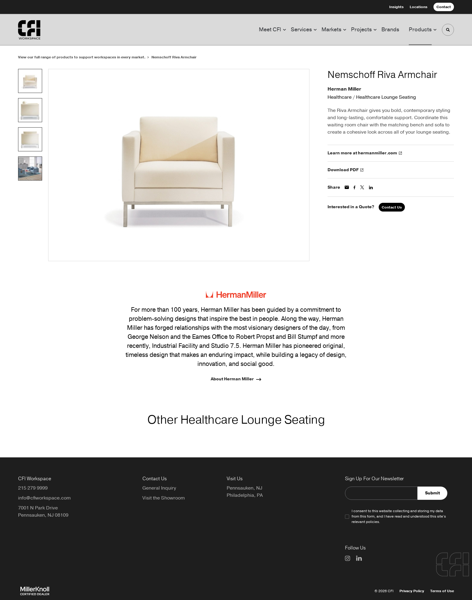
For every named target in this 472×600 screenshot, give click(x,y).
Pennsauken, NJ (244, 488)
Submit (432, 493)
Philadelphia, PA (245, 495)
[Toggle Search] (448, 30)
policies (372, 521)
